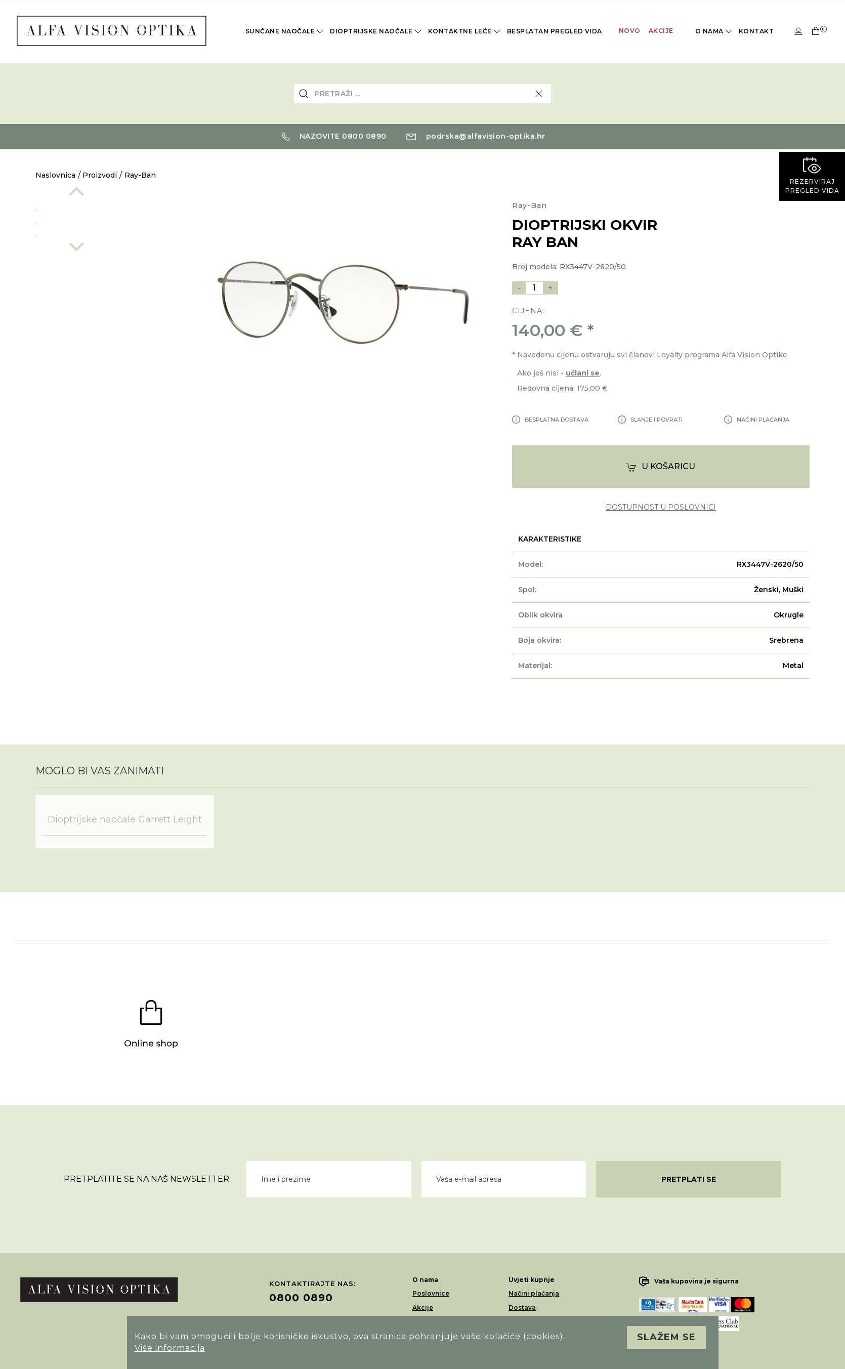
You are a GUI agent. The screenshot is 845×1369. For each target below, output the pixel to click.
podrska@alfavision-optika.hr (475, 136)
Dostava (522, 1307)
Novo (630, 30)
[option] (104, 208)
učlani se (583, 373)
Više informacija (170, 1348)
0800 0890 (301, 1298)
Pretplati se (688, 1179)
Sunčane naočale (285, 31)
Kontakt (756, 31)
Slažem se (666, 1337)
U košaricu (660, 467)
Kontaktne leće (465, 31)
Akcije (661, 30)
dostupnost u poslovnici (661, 507)
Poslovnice (430, 1293)
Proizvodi (99, 175)
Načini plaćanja (534, 1293)
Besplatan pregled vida (554, 31)
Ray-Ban (140, 175)
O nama (714, 31)
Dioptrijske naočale (376, 31)
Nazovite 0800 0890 (334, 136)
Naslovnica (55, 175)
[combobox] (422, 94)
